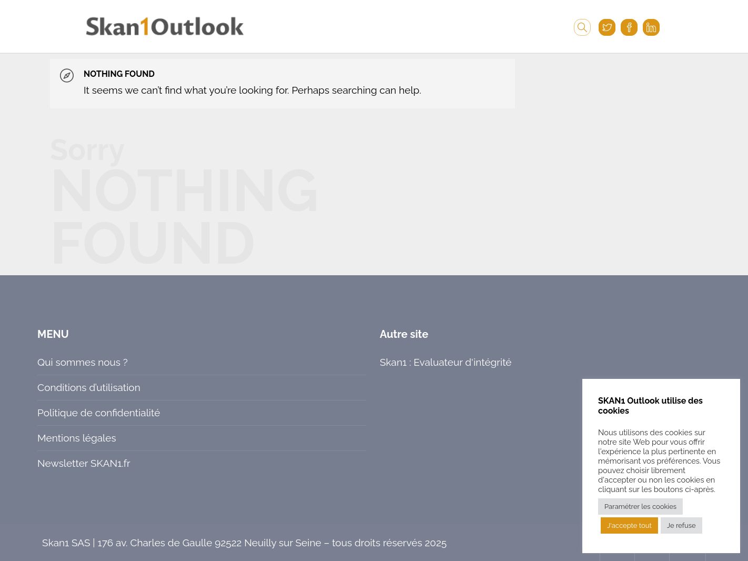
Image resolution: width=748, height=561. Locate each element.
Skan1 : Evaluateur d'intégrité (446, 362)
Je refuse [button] (681, 525)
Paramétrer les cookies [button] (640, 506)
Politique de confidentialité (98, 412)
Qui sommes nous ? (82, 362)
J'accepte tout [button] (629, 525)
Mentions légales (76, 438)
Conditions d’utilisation (88, 387)
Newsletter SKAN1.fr (83, 463)
